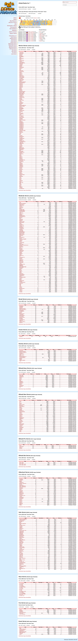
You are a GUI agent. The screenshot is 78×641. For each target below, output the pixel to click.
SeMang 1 (21, 165)
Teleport (20, 187)
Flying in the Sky (22, 308)
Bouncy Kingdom (22, 203)
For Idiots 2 (21, 116)
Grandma (21, 318)
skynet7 (20, 429)
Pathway (21, 381)
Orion (20, 154)
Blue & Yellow (21, 404)
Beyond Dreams (22, 91)
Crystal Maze (21, 242)
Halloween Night (22, 130)
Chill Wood (21, 53)
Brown (20, 238)
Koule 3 (20, 500)
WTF (20, 183)
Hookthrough (21, 209)
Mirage (20, 214)
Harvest (20, 131)
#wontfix (21, 229)
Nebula (20, 358)
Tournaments (13, 27)
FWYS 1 (20, 415)
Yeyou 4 (20, 290)
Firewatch (21, 113)
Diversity (21, 54)
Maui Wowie (21, 147)
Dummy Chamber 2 (22, 352)
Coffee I (20, 240)
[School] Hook (22, 82)
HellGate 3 (21, 418)
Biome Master (21, 313)
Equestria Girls (22, 411)
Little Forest (21, 79)
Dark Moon (21, 102)
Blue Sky (21, 405)
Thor (20, 177)
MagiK (20, 146)
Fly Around (21, 316)
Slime (20, 223)
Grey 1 (20, 377)
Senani (20, 167)
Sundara (20, 224)
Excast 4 (21, 248)
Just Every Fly (22, 257)
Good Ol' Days (22, 317)
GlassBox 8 (21, 127)
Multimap (21, 503)
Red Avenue (21, 222)
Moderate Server (13, 38)
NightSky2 (21, 265)
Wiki (16, 24)
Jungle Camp (21, 138)
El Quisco (21, 55)
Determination (22, 315)
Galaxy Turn (21, 250)
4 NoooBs (21, 230)
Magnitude (21, 213)
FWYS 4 (20, 416)
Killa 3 (20, 489)
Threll (20, 178)
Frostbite (21, 414)
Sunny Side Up (22, 62)
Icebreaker (21, 70)
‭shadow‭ (41, 38)
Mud (20, 522)
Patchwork (21, 267)
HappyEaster (21, 417)
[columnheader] (25, 51)
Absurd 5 (21, 87)
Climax (20, 206)
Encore (20, 484)
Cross (20, 241)
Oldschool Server (13, 48)
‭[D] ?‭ (40, 31)
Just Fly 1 (21, 488)
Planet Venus (21, 76)
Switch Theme (13, 33)
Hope (20, 419)
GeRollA (20, 119)
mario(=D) (21, 421)
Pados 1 (20, 156)
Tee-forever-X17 (22, 495)
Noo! (20, 218)
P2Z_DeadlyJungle (22, 266)
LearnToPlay (21, 60)
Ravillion (21, 336)
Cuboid (20, 101)
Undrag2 (21, 180)
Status (15, 17)
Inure (20, 59)
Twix (20, 285)
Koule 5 (20, 501)
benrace (20, 90)
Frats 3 (20, 413)
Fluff (20, 114)
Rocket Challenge (22, 523)
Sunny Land (21, 225)
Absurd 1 (21, 83)
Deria (20, 445)
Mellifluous (21, 149)
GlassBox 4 (21, 124)
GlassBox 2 (21, 122)
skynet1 (20, 428)
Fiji (20, 112)
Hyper (20, 254)
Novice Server (14, 37)
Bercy (20, 403)
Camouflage (21, 67)
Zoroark (20, 291)
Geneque (21, 118)
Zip (20, 387)
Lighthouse (21, 143)
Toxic (20, 431)
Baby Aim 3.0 (21, 234)
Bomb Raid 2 (21, 355)
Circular (20, 99)
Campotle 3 (21, 482)
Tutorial (32, 36)
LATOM (20, 420)
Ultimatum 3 (21, 497)
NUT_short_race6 (22, 464)
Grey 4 (20, 379)
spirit (20, 278)
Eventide (21, 111)
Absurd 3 (21, 85)
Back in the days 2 (22, 309)
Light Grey (21, 142)
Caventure (21, 350)
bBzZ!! (20, 481)
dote (20, 202)
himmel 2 (21, 487)
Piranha (20, 268)
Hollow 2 (21, 253)
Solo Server (14, 50)
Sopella (20, 171)
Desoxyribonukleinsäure (23, 245)
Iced (20, 133)
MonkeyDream (22, 215)
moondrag (21, 262)
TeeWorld (21, 176)
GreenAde (21, 129)
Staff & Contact (13, 31)
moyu (20, 263)
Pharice (20, 220)
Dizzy (20, 208)
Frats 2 (20, 412)
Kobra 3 (20, 74)
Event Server (14, 54)
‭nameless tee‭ (42, 35)
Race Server (14, 51)
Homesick (21, 132)
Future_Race (21, 117)
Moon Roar (21, 261)
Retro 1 (20, 384)
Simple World (21, 274)
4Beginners (21, 58)
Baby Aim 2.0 (21, 233)
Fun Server (14, 52)
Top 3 (20, 179)
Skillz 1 (20, 504)
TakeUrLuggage (22, 360)
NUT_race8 (21, 463)
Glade (20, 120)
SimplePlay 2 (21, 275)
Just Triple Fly (22, 319)
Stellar (20, 359)
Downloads (10, 25)
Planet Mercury (22, 159)
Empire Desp (21, 110)
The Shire (21, 283)
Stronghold (21, 310)
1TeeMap (21, 479)
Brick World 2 (21, 406)
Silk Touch (21, 273)
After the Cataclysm (23, 519)
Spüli (20, 172)
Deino (20, 104)
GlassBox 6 (21, 126)
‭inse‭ (40, 36)
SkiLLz (20, 276)
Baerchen (21, 235)
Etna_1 (20, 247)
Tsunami (21, 64)
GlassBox (21, 121)
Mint (20, 150)
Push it (20, 529)
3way (20, 401)
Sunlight (20, 173)
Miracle (20, 521)
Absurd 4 (21, 86)
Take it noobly (22, 174)
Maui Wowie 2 (21, 148)
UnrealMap (21, 498)
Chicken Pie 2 (21, 97)
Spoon (20, 279)
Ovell (20, 155)
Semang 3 (21, 166)
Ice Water (21, 78)
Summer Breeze (22, 525)
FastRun (20, 249)
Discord (11, 22)
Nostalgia (21, 306)
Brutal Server (14, 39)
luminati (20, 258)
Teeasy (20, 175)
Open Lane (21, 153)
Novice (29, 31)
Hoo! (20, 69)
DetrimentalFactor (22, 105)
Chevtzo (20, 239)
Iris (20, 134)
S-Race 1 (21, 425)
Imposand (21, 212)
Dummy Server (14, 42)
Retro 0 (20, 383)
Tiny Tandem (21, 77)
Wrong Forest (21, 288)
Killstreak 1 (21, 528)
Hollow (20, 252)
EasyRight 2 (21, 108)
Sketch (20, 170)
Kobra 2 (20, 73)
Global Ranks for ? (13, 35)
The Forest (21, 52)
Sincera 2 (21, 169)
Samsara (21, 353)
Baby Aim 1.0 (21, 204)
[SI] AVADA (21, 231)
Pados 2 (20, 157)
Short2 (20, 272)
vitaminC (21, 386)
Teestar (20, 496)
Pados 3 (20, 158)
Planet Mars (21, 75)
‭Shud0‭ (41, 37)
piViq (20, 269)
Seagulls (21, 163)
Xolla (20, 184)
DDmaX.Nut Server (13, 47)
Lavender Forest (22, 141)
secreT (20, 426)
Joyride (20, 526)
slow (20, 430)
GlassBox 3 (21, 123)
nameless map (22, 264)
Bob (20, 236)
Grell (20, 57)
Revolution (21, 424)
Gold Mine (21, 128)
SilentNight (21, 427)
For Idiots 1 (21, 115)
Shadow (20, 186)
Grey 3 (20, 378)
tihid (20, 284)
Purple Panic (21, 423)
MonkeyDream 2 (22, 216)
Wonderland (21, 226)
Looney (20, 145)
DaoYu (20, 243)
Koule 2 (20, 499)
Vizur (20, 181)
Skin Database (13, 28)
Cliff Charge (21, 100)
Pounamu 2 (21, 161)
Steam (15, 25)
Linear (32, 31)
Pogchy (20, 271)
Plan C (20, 270)
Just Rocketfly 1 (22, 357)
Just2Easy (21, 139)
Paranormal (21, 493)
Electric (20, 109)
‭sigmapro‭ (41, 33)
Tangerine (21, 63)
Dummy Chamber (22, 351)
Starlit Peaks (21, 280)
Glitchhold (21, 251)
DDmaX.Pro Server (13, 46)
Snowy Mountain (22, 277)
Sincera (20, 168)
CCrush (20, 408)
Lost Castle (21, 446)
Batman (20, 89)
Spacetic (21, 322)
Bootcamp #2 (21, 237)
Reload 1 (21, 494)
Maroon (20, 422)
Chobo (20, 98)
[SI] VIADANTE (22, 232)
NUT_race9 (21, 462)
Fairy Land (21, 375)
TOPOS (20, 527)
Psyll (20, 162)
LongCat (21, 491)
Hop (20, 380)
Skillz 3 (20, 505)
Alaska (20, 480)
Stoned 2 (21, 307)
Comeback (21, 314)
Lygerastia (21, 259)
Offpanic (21, 320)
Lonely (20, 144)
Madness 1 (21, 492)
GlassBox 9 (21, 376)
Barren (20, 312)
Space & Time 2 (22, 321)
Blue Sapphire (22, 93)
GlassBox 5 (21, 125)
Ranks (15, 19)
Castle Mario (21, 205)
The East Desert (22, 282)
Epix (20, 185)
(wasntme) (21, 80)
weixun (20, 287)
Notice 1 (20, 447)
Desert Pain (21, 410)
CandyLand (21, 94)
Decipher (21, 103)
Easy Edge (21, 246)
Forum (15, 22)
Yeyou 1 (20, 289)
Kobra (20, 72)
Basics (20, 88)
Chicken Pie (21, 96)
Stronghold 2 (21, 311)
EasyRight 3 (21, 56)
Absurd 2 (21, 84)
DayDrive (21, 207)
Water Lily (21, 182)
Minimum (21, 260)
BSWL (20, 407)
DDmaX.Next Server (13, 44)
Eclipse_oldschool (22, 483)
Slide (20, 524)
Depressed (21, 244)
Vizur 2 (20, 286)
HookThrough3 (22, 211)
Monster (20, 217)
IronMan (20, 135)
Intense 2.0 (21, 255)
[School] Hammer (22, 81)
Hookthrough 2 (22, 210)
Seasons (21, 164)
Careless (21, 95)
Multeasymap (21, 152)
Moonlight (21, 151)
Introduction (21, 71)
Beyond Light (21, 92)
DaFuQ (20, 409)
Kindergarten (21, 140)
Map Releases (13, 21)
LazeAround (21, 228)
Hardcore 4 (36, 17)
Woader (20, 448)
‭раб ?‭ (41, 34)
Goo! (20, 68)
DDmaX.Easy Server (12, 43)
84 (19, 402)
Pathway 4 (21, 382)
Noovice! (21, 219)
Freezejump (21, 520)
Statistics (14, 30)
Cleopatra (21, 227)
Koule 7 (20, 502)
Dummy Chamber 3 (22, 356)
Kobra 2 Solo (32, 32)
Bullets (20, 66)
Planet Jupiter (21, 221)
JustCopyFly (21, 354)
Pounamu (21, 160)
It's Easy (21, 137)
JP (19, 256)
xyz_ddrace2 (21, 188)
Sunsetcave (21, 385)
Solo (29, 32)
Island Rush (21, 136)
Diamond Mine (22, 106)
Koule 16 (21, 490)
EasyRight (21, 107)
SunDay (20, 281)
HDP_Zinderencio (22, 486)
